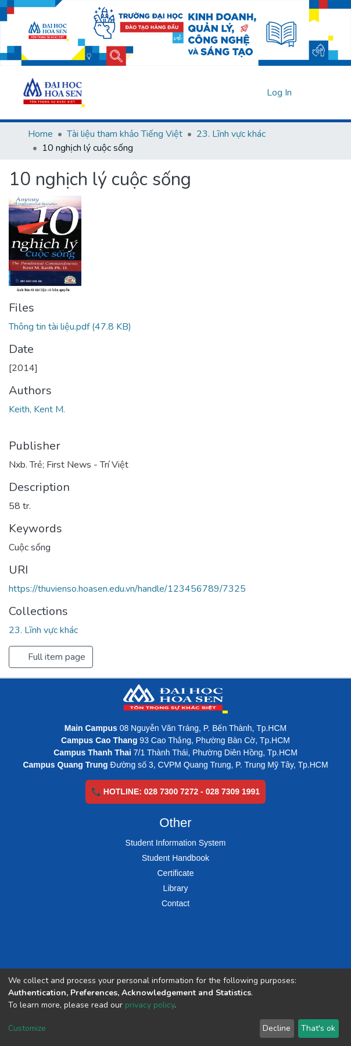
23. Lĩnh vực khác (231, 134)
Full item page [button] (50, 657)
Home (40, 134)
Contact (175, 903)
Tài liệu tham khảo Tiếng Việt (124, 134)
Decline (277, 1028)
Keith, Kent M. (37, 409)
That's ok (318, 1028)
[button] (256, 93)
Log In (280, 92)
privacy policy (149, 1004)
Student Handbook (175, 858)
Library (175, 888)
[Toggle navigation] (316, 92)
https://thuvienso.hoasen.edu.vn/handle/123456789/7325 (127, 588)
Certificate (175, 873)
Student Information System (176, 842)
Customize (27, 1028)
